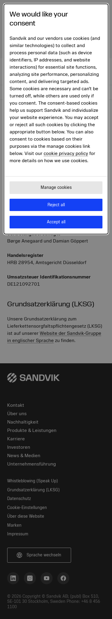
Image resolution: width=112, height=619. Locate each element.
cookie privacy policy (66, 153)
